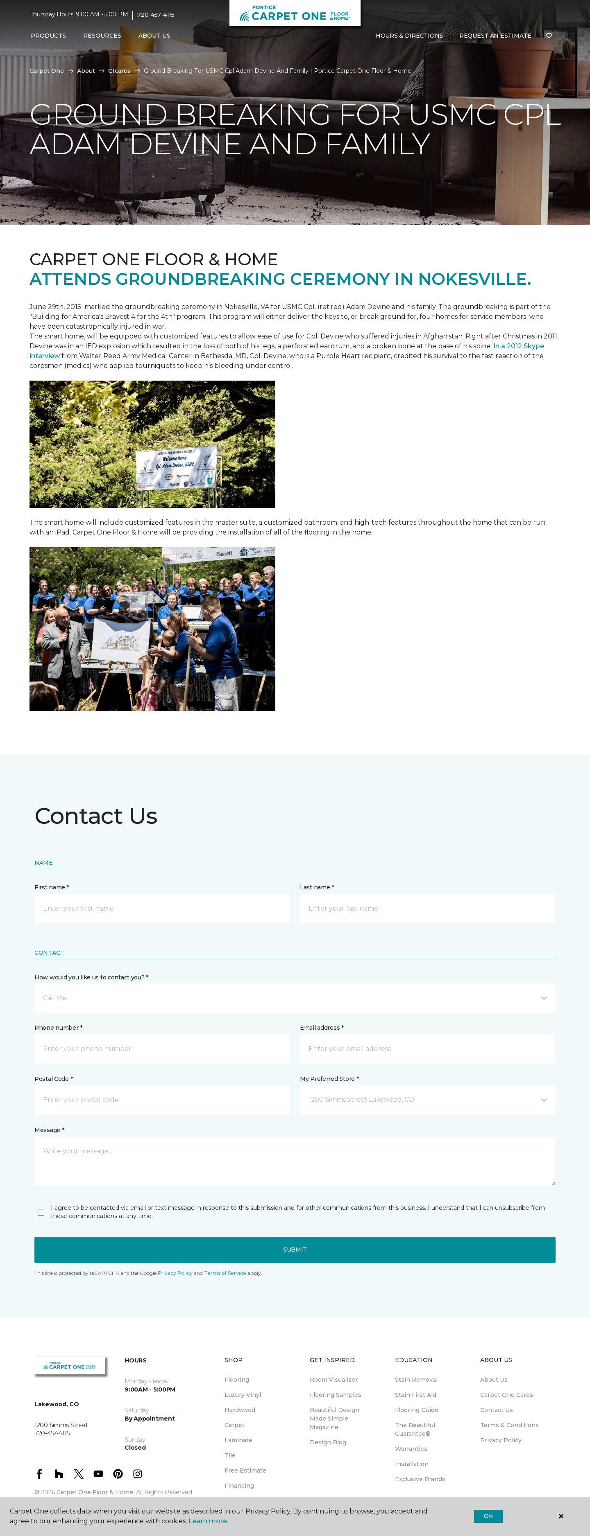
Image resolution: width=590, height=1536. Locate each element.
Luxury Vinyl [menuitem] (243, 1394)
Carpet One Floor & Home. (95, 1492)
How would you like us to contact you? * (91, 977)
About (86, 70)
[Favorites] (549, 36)
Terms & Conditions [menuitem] (509, 1425)
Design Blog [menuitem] (328, 1442)
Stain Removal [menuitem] (416, 1379)
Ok (488, 1516)
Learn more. (208, 1521)
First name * (51, 887)
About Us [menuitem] (494, 1379)
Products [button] (48, 35)
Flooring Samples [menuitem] (335, 1394)
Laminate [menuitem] (238, 1440)
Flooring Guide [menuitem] (416, 1410)
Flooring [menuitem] (237, 1379)
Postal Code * (53, 1079)
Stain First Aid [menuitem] (415, 1394)
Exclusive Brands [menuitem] (420, 1479)
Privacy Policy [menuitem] (501, 1440)
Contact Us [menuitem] (496, 1410)
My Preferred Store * (329, 1079)
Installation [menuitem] (412, 1464)
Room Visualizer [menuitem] (334, 1379)
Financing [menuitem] (239, 1485)
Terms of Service (225, 1273)
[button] (295, 998)
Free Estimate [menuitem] (245, 1470)
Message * (49, 1130)
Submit (295, 1249)
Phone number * (58, 1028)
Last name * (317, 887)
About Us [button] (154, 35)
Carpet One (47, 70)
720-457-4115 (156, 14)
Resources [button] (102, 35)
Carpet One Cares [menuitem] (506, 1394)
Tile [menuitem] (230, 1455)
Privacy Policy (175, 1273)
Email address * (322, 1028)
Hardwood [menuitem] (240, 1410)
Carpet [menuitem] (235, 1425)
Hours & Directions (409, 35)
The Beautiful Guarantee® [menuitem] (415, 1429)
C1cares (119, 70)
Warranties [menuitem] (411, 1449)
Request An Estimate (495, 35)
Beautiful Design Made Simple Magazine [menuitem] (334, 1418)
